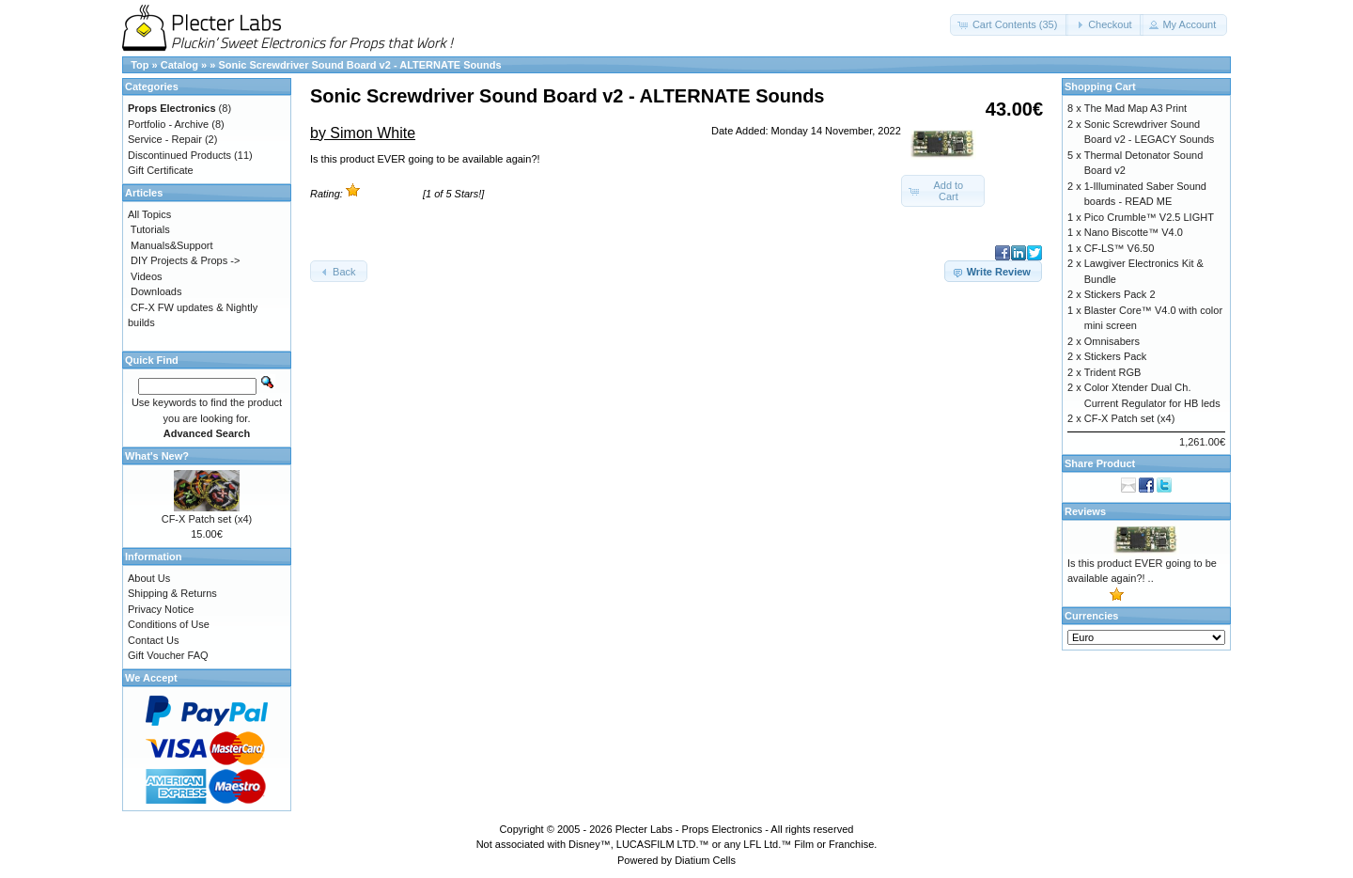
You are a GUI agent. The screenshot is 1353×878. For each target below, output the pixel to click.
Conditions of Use (169, 624)
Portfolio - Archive (168, 124)
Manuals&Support (171, 245)
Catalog (179, 65)
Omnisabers (1112, 341)
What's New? (157, 456)
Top (139, 65)
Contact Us (153, 640)
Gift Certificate (161, 170)
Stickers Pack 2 (1120, 294)
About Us (149, 578)
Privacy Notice (161, 609)
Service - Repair (165, 139)
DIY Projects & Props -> (185, 260)
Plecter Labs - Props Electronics (689, 829)
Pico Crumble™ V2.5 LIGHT (1149, 217)
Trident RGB (1113, 372)
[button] (1009, 25)
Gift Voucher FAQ (168, 655)
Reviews (1085, 511)
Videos (146, 276)
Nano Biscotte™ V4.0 (1133, 232)
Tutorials (150, 229)
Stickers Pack (1115, 356)
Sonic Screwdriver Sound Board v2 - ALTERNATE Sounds (359, 65)
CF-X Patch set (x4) (207, 519)
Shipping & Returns (172, 593)
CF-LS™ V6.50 (1119, 248)
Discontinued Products (179, 155)
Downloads (156, 291)
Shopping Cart (1100, 86)
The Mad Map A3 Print (1135, 108)
